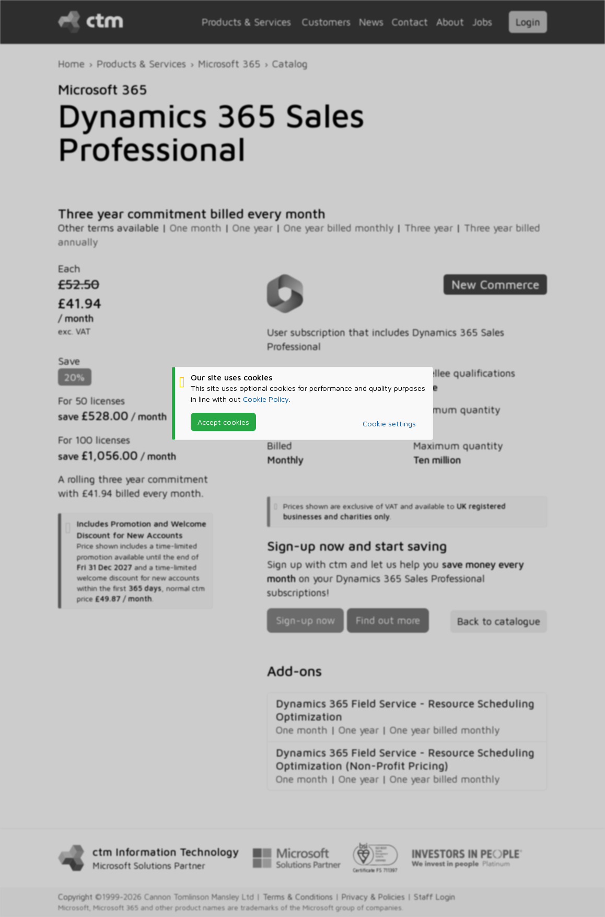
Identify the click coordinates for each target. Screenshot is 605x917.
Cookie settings (389, 423)
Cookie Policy (266, 398)
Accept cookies (223, 421)
